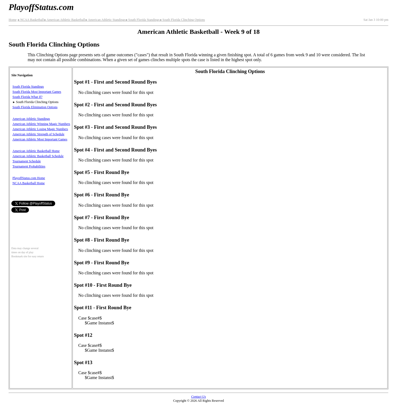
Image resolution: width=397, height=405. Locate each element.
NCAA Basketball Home (28, 183)
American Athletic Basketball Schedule (38, 156)
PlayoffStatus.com (41, 7)
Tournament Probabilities (28, 166)
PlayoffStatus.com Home (28, 178)
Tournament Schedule (26, 161)
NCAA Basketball (30, 20)
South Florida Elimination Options (34, 107)
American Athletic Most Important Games (39, 139)
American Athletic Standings (105, 20)
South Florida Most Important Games (36, 92)
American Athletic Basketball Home (36, 151)
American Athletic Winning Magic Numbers (41, 124)
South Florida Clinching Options (182, 20)
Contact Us (198, 397)
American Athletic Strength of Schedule (38, 134)
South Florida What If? (27, 97)
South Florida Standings (142, 20)
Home (13, 20)
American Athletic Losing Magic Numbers (40, 129)
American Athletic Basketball (64, 20)
